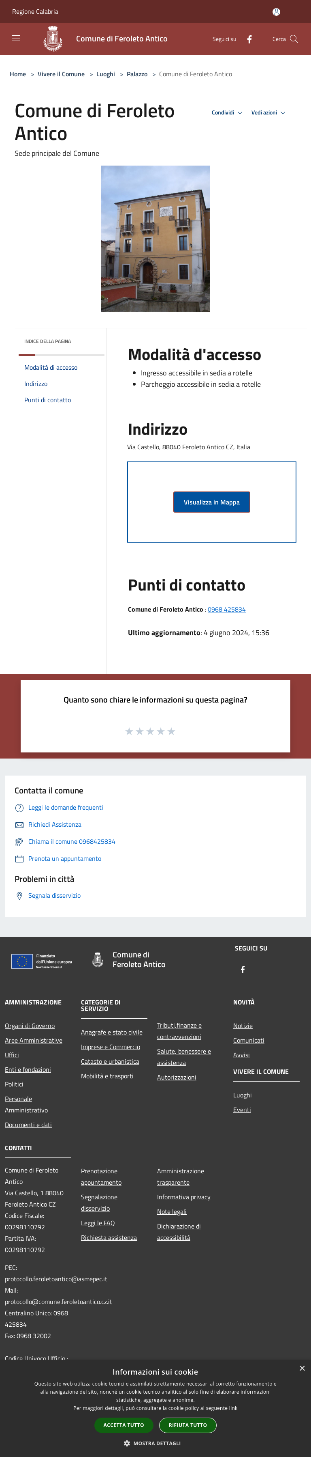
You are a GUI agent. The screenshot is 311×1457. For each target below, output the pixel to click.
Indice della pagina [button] (47, 341)
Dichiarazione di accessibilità (179, 1231)
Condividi (228, 113)
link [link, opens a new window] (233, 1408)
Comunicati (248, 1040)
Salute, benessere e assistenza (184, 1056)
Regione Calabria (35, 11)
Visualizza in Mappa (212, 502)
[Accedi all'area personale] (276, 12)
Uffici (12, 1055)
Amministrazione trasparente (180, 1176)
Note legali (172, 1211)
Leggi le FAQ (98, 1223)
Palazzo (137, 74)
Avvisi (241, 1055)
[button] (155, 1443)
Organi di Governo (30, 1025)
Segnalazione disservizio (99, 1202)
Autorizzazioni (176, 1077)
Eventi (242, 1109)
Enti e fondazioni (28, 1069)
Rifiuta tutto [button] (188, 1425)
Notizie (243, 1025)
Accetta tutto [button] (124, 1425)
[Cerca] (294, 39)
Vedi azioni (269, 113)
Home (18, 74)
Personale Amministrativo (26, 1104)
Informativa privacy (184, 1197)
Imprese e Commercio (110, 1047)
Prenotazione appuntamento (101, 1176)
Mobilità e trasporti (107, 1076)
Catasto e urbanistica (110, 1061)
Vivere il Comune (62, 74)
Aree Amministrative (33, 1040)
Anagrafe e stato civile (112, 1032)
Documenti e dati (28, 1124)
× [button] (302, 1369)
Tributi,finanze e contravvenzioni (179, 1030)
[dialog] (155, 1408)
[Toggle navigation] (16, 38)
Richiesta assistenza (109, 1237)
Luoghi (105, 74)
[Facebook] (246, 38)
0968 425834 (227, 609)
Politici (14, 1084)
